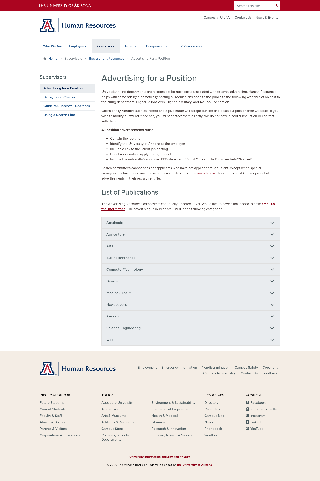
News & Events (267, 17)
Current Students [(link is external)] (53, 409)
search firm (206, 173)
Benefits (130, 46)
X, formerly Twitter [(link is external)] (264, 409)
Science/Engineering (123, 328)
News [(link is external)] (209, 422)
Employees (77, 46)
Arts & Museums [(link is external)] (114, 416)
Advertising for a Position (63, 88)
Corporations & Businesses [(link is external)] (60, 435)
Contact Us (243, 17)
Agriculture (115, 234)
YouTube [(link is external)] (257, 429)
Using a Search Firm (59, 115)
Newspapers (116, 305)
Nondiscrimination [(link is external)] (216, 367)
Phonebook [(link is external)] (213, 429)
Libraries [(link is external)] (158, 422)
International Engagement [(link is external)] (172, 409)
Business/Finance (121, 258)
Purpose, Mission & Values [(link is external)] (172, 435)
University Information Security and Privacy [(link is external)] (160, 457)
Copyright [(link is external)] (270, 367)
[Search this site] (253, 5)
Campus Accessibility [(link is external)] (219, 373)
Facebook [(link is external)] (258, 403)
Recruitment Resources (106, 58)
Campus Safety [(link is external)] (246, 367)
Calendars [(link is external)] (212, 409)
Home (52, 58)
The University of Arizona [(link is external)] (194, 465)
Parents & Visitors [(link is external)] (53, 429)
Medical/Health (119, 293)
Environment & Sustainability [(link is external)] (174, 403)
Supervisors (105, 46)
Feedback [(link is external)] (270, 373)
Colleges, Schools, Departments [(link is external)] (115, 437)
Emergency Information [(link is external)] (180, 367)
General (112, 281)
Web (110, 340)
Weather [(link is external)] (211, 435)
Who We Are (52, 46)
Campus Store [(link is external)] (112, 429)
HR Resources (189, 46)
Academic (114, 223)
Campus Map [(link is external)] (214, 416)
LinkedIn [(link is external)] (257, 422)
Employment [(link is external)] (147, 367)
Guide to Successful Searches (66, 106)
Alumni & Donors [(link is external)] (53, 422)
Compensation (157, 46)
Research (114, 316)
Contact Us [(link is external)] (249, 373)
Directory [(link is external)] (211, 403)
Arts (109, 246)
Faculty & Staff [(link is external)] (51, 416)
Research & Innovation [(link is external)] (169, 429)
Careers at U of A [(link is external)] (217, 17)
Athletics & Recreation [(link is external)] (118, 422)
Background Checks (59, 97)
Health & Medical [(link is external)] (165, 416)
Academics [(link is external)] (110, 409)
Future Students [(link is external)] (52, 403)
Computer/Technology (124, 269)
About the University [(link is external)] (117, 403)
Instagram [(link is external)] (258, 416)
